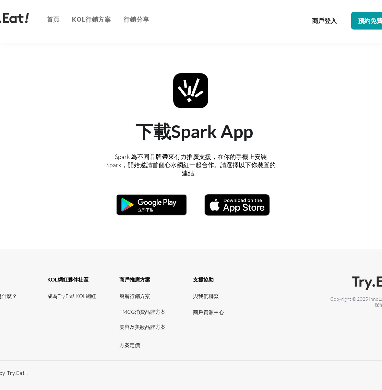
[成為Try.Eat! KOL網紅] (73, 296)
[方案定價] (144, 345)
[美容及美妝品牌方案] (144, 327)
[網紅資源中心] (67, 327)
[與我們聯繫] (207, 296)
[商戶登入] (324, 21)
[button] (91, 19)
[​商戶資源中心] (210, 312)
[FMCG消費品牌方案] (144, 312)
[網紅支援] (67, 312)
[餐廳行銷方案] (139, 296)
